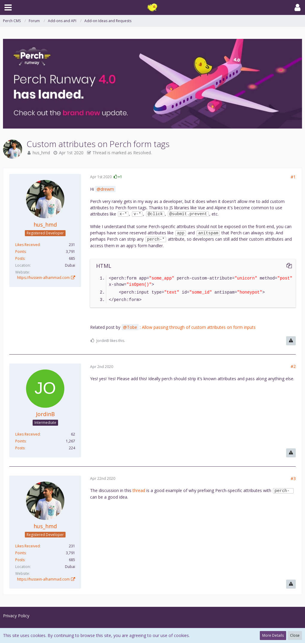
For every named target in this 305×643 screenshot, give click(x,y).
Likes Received (27, 244)
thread (139, 490)
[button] (8, 7)
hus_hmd (41, 152)
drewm (107, 189)
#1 (293, 177)
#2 (293, 366)
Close (295, 635)
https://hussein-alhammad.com (43, 277)
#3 (293, 478)
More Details (273, 635)
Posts (20, 258)
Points (20, 251)
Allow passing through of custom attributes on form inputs (199, 327)
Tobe (132, 327)
